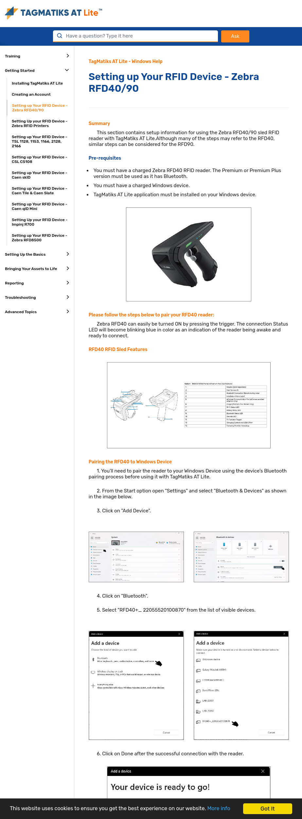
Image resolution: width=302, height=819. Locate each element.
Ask (235, 36)
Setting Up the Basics (37, 253)
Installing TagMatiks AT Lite (37, 83)
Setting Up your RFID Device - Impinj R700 (39, 222)
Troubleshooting (37, 297)
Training (37, 55)
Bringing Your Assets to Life (37, 268)
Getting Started (37, 70)
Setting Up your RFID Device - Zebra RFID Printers (39, 123)
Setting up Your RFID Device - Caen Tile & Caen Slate (39, 190)
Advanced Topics (37, 311)
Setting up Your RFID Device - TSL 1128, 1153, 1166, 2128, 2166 (39, 141)
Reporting (37, 282)
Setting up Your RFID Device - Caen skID (39, 175)
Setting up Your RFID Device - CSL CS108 (39, 159)
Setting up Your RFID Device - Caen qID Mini (39, 206)
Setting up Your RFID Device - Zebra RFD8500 (39, 237)
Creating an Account (31, 94)
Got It (267, 805)
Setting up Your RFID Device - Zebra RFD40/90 (39, 107)
